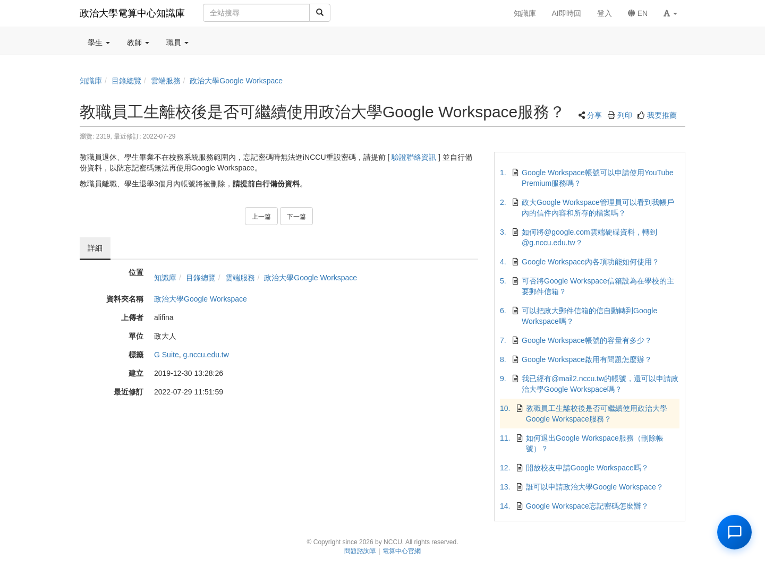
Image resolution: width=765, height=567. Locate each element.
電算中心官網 (401, 551)
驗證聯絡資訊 (414, 157)
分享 (594, 115)
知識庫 (91, 80)
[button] (670, 13)
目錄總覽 (126, 80)
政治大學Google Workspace (236, 80)
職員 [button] (177, 42)
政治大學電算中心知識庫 (132, 13)
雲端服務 (166, 80)
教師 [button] (138, 42)
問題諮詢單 (360, 551)
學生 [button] (99, 42)
